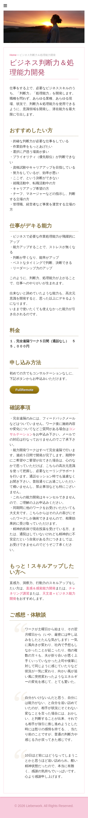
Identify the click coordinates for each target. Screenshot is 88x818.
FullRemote (24, 390)
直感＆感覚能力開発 (41, 588)
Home (13, 55)
